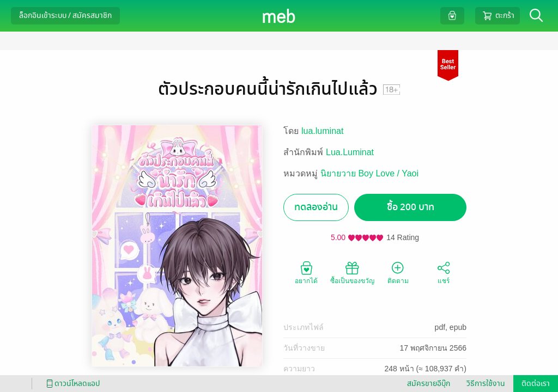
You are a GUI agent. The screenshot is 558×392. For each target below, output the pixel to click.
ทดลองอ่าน (316, 207)
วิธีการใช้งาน (485, 383)
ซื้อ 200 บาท (410, 207)
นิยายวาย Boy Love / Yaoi (369, 173)
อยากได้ (306, 272)
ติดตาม (398, 272)
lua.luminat (322, 131)
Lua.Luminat (350, 152)
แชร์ (443, 272)
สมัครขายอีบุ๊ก (428, 383)
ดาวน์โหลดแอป (71, 383)
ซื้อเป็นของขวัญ (352, 272)
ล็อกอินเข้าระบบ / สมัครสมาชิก (65, 15)
